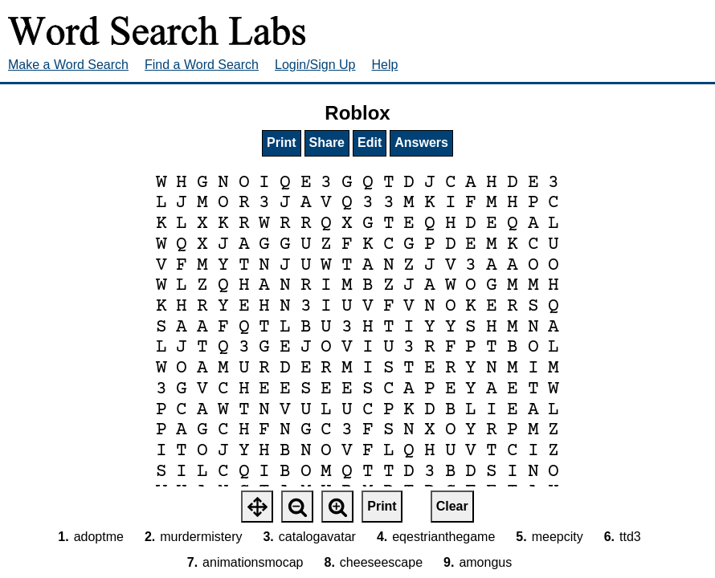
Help (385, 64)
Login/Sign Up (315, 64)
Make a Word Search (68, 64)
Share (327, 142)
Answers (421, 142)
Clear (452, 506)
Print (281, 142)
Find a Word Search (202, 64)
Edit (370, 142)
